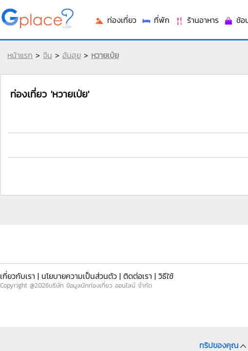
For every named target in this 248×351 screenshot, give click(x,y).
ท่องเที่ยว (121, 152)
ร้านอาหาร (190, 152)
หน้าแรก (17, 62)
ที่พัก (155, 152)
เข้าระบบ (182, 15)
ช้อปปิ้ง (228, 152)
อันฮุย (69, 62)
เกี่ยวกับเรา (17, 272)
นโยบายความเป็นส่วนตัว (69, 272)
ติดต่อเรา (119, 272)
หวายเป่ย (102, 62)
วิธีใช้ (143, 272)
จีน (45, 62)
